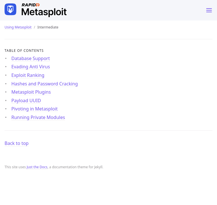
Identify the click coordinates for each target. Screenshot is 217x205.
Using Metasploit (18, 27)
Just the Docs (37, 167)
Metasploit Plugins (31, 92)
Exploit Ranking (27, 75)
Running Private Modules (38, 117)
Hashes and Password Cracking (44, 84)
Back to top (17, 143)
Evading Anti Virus (30, 66)
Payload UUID (26, 100)
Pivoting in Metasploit (34, 109)
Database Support (30, 58)
